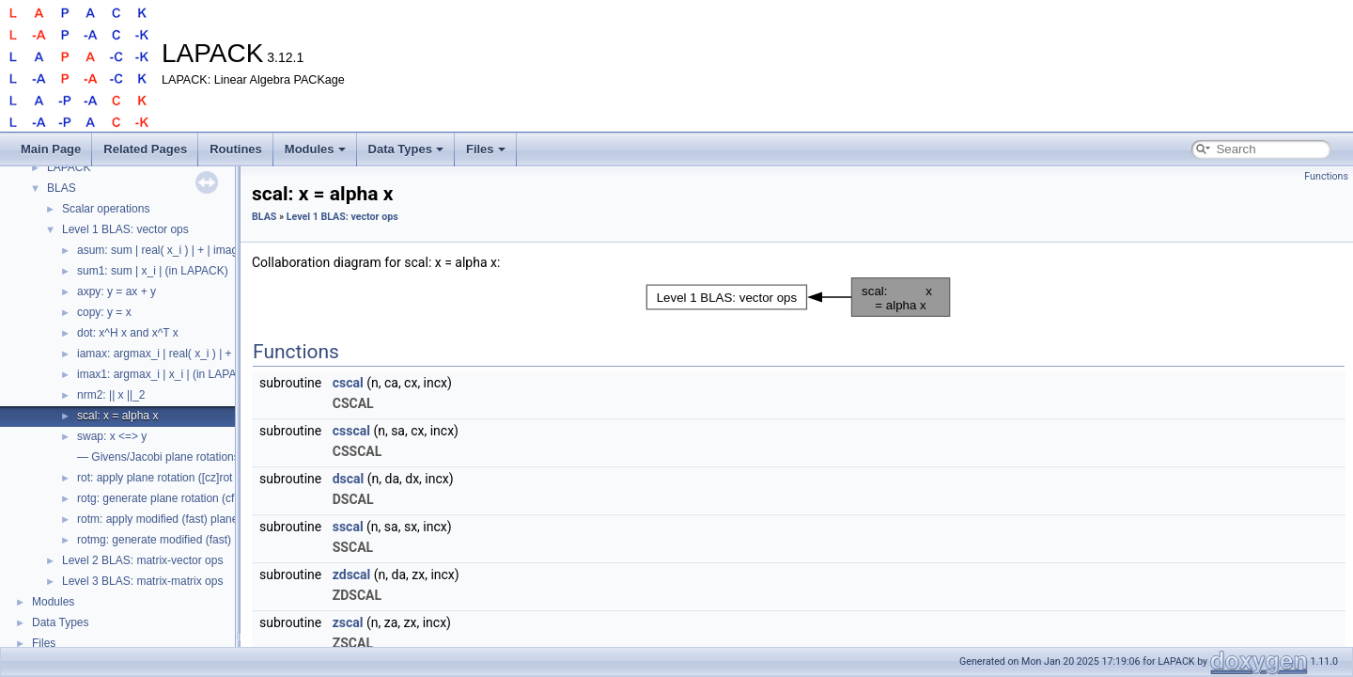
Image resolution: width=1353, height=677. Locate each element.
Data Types (405, 149)
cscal (348, 382)
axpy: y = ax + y (116, 291)
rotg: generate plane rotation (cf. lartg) (171, 498)
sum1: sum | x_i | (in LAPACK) (152, 270)
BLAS (61, 188)
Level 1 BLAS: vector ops (125, 229)
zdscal (352, 574)
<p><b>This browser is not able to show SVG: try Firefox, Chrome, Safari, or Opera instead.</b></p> (799, 297)
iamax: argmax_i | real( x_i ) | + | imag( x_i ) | (188, 353)
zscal (348, 622)
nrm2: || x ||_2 (111, 394)
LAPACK (68, 167)
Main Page (51, 149)
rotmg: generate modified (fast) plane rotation (190, 539)
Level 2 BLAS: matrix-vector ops (142, 560)
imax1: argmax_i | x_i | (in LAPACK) (166, 374)
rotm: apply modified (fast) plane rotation (178, 519)
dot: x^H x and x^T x (128, 332)
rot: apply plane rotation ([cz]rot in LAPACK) (186, 477)
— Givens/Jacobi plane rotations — (165, 457)
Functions (1326, 176)
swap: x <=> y (112, 436)
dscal (349, 478)
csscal (351, 430)
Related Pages (145, 149)
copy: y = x (104, 312)
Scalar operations (105, 208)
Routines (236, 149)
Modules (315, 149)
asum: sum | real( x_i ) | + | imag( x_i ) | (174, 250)
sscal (348, 526)
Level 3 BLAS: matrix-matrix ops (142, 581)
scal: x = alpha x (117, 415)
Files (485, 149)
